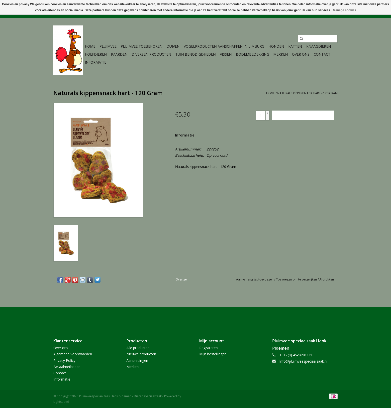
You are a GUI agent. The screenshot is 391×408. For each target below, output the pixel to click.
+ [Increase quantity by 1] (268, 113)
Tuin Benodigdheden (195, 54)
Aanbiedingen (137, 360)
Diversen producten (151, 54)
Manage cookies (344, 10)
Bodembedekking (252, 54)
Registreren (208, 347)
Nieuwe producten (141, 354)
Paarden (119, 54)
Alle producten (138, 347)
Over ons (300, 54)
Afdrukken (326, 279)
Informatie (95, 62)
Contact (322, 54)
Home (90, 46)
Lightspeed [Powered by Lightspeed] (61, 402)
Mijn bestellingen (212, 354)
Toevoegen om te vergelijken (297, 279)
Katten (295, 46)
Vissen (226, 54)
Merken (280, 54)
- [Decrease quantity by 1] (267, 118)
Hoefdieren (96, 54)
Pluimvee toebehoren (141, 46)
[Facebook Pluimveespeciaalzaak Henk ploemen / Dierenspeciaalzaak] (195, 318)
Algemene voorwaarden (72, 354)
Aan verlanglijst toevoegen (255, 279)
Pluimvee (107, 46)
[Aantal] (261, 116)
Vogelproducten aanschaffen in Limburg (224, 46)
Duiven (173, 46)
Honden (276, 46)
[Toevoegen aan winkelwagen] (303, 115)
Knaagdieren (318, 46)
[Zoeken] (318, 39)
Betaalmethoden (67, 366)
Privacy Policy (64, 360)
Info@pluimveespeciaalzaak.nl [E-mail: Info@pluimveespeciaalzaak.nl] (303, 361)
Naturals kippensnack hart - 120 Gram (307, 93)
